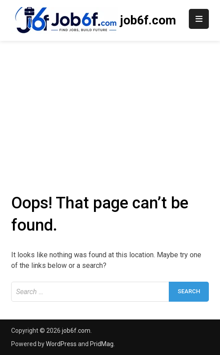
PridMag (102, 343)
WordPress (61, 343)
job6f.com (148, 20)
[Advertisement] (110, 107)
